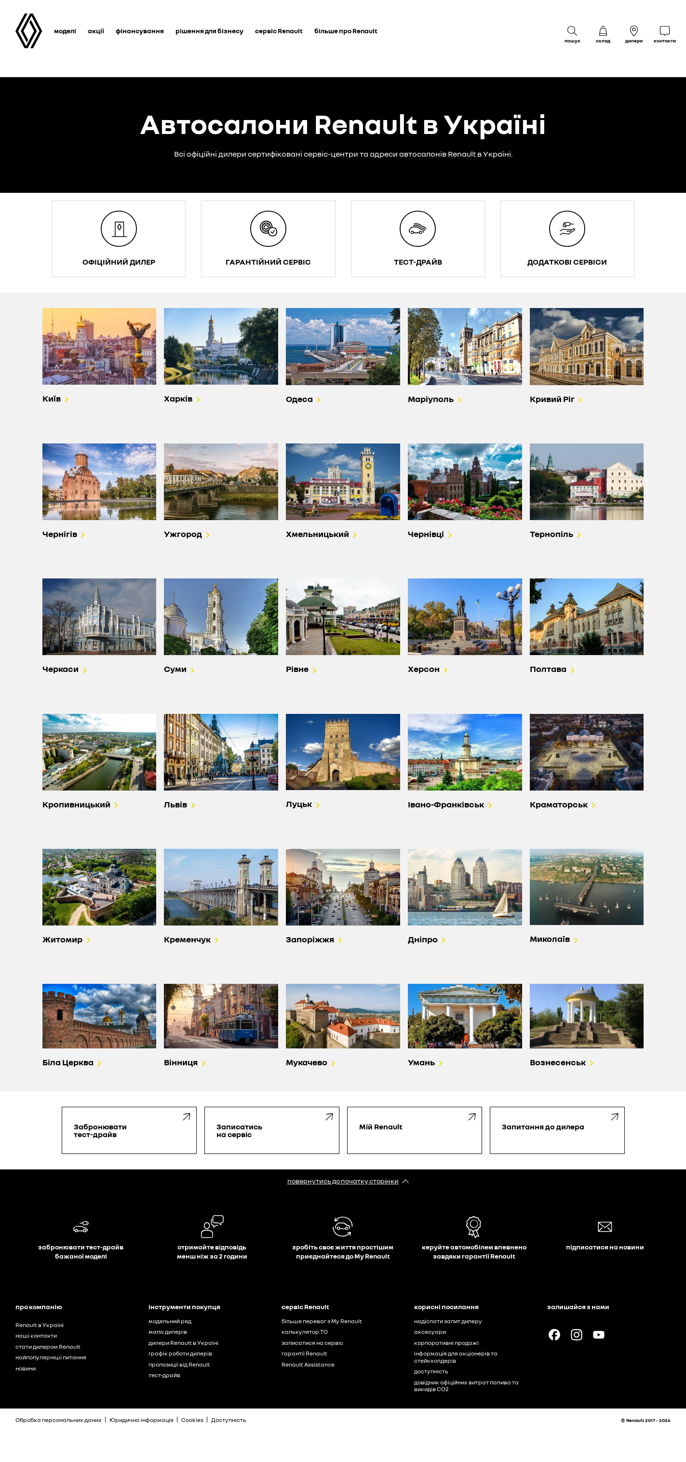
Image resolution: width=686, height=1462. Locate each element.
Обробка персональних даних (58, 1419)
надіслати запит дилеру (448, 1321)
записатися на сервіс (312, 1342)
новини (25, 1368)
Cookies (192, 1419)
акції (96, 31)
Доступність (228, 1419)
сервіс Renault (279, 31)
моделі (65, 31)
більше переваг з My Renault (322, 1321)
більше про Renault (345, 31)
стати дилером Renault (48, 1346)
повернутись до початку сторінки (343, 1181)
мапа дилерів (167, 1331)
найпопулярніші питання (50, 1357)
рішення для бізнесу (209, 31)
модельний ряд (169, 1321)
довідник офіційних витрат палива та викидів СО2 (466, 1386)
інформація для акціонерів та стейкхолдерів (456, 1357)
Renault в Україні (39, 1324)
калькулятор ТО (305, 1331)
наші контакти (36, 1335)
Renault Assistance (308, 1364)
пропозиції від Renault (179, 1364)
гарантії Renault (304, 1353)
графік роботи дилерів (180, 1353)
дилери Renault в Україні (183, 1342)
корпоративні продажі (446, 1342)
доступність (431, 1371)
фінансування (140, 31)
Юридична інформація (141, 1419)
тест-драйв (164, 1375)
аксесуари (430, 1331)
